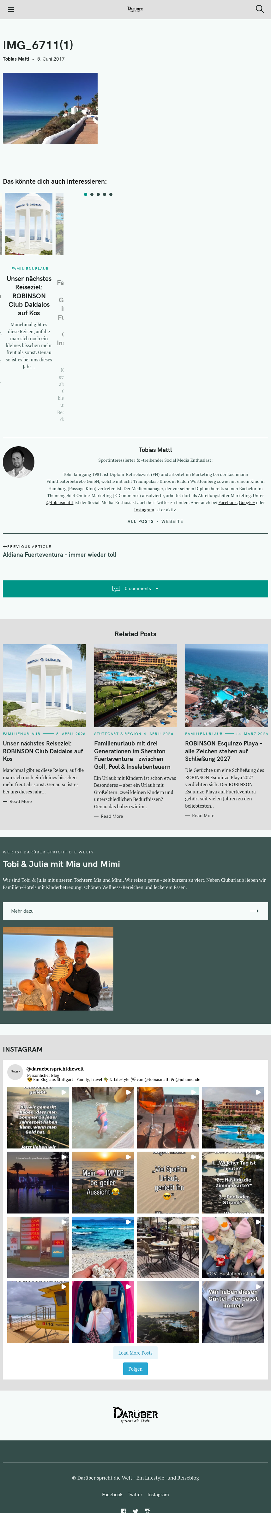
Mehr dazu (22, 911)
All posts (141, 521)
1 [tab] (85, 194)
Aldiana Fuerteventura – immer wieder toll (59, 554)
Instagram (144, 510)
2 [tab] (91, 194)
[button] (38, 1118)
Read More (20, 801)
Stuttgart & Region (118, 733)
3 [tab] (98, 194)
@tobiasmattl (59, 502)
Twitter (135, 1495)
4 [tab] (104, 194)
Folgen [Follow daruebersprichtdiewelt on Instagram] (136, 1369)
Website (172, 521)
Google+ (247, 502)
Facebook (227, 502)
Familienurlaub (30, 268)
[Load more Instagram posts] (135, 1352)
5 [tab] (110, 194)
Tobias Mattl (16, 59)
